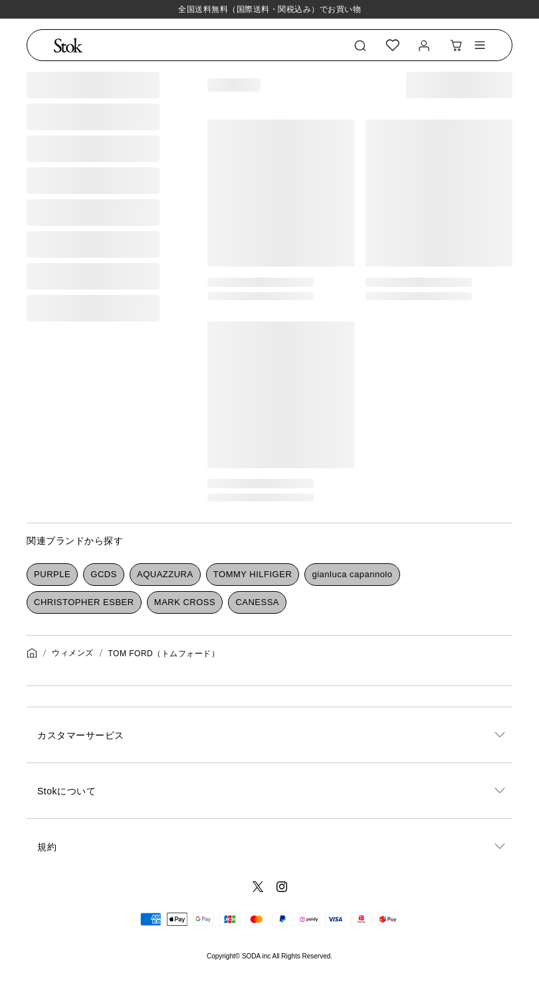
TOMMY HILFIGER (252, 574)
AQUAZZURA (165, 574)
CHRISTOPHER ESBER (84, 602)
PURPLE (52, 574)
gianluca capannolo (352, 574)
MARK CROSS (184, 602)
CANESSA (257, 602)
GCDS (103, 574)
